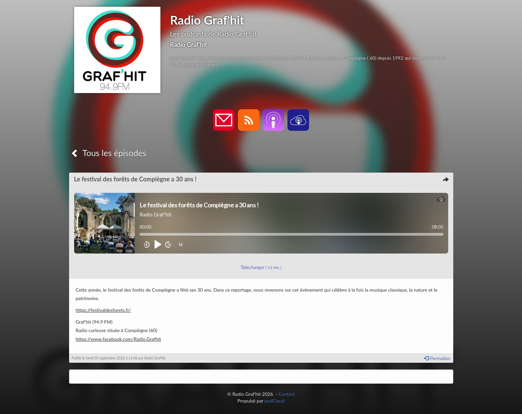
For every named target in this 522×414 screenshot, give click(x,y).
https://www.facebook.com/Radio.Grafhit (118, 339)
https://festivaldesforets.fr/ (103, 310)
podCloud (275, 401)
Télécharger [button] (261, 267)
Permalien (437, 358)
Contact (286, 394)
